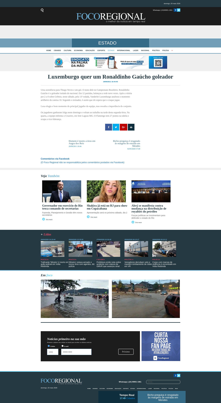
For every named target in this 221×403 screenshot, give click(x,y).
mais (176, 388)
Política (156, 50)
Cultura (67, 50)
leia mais (49, 220)
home (48, 50)
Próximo (126, 351)
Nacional (145, 50)
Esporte (101, 50)
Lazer (135, 50)
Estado (111, 50)
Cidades (57, 50)
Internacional (123, 50)
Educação (90, 50)
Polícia (165, 50)
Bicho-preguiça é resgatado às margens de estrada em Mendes (162, 397)
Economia (78, 50)
